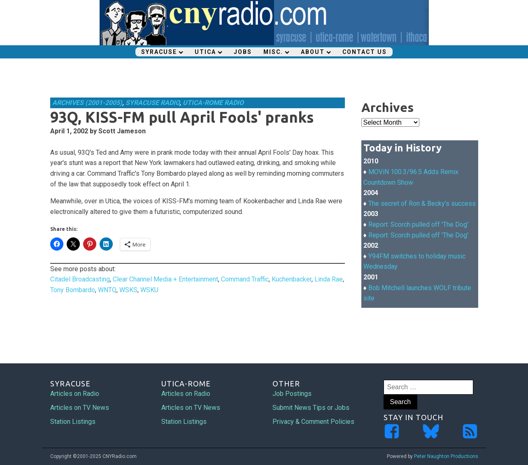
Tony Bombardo (72, 290)
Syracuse (162, 52)
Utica (208, 52)
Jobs (243, 52)
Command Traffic (245, 279)
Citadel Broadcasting (80, 279)
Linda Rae (328, 279)
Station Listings (72, 421)
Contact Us (364, 52)
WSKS (128, 290)
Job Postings (292, 394)
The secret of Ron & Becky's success (422, 203)
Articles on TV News (79, 408)
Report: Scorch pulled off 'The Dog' (418, 224)
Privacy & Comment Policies (313, 421)
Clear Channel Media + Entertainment (165, 279)
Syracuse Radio (152, 103)
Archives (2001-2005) (87, 103)
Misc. (276, 52)
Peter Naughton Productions (446, 456)
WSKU (149, 290)
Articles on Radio (74, 394)
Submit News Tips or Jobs (310, 408)
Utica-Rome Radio (213, 103)
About (316, 52)
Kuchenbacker (292, 279)
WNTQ (107, 290)
